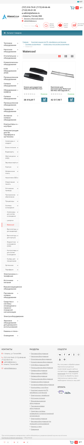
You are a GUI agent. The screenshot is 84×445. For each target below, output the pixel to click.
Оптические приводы (12, 189)
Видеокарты (12, 152)
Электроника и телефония (11, 275)
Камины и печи (11, 331)
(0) (29, 94)
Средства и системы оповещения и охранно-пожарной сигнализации (11, 307)
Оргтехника (12, 265)
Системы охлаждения (12, 206)
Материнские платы (12, 172)
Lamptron (10, 220)
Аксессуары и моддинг (12, 142)
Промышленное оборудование (11, 78)
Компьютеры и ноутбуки (11, 125)
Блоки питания (12, 147)
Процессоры (12, 201)
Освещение (11, 335)
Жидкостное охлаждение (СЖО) (13, 244)
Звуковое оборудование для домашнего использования (11, 324)
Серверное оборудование (11, 110)
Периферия (12, 270)
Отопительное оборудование (11, 57)
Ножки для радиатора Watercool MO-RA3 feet (33, 88)
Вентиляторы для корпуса (13, 236)
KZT (79, 1)
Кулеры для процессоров (13, 260)
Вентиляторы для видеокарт (13, 230)
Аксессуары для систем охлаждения (13, 214)
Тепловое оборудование (11, 44)
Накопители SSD (12, 178)
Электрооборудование (11, 316)
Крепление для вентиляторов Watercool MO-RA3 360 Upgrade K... (61, 89)
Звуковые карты (12, 163)
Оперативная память (12, 183)
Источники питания (11, 281)
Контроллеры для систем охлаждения (13, 252)
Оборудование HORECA (11, 91)
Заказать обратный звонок (34, 18)
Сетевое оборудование (11, 85)
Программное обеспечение (12, 196)
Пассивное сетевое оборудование (11, 295)
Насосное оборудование (11, 50)
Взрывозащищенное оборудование (11, 288)
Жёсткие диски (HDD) (12, 157)
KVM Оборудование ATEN (11, 71)
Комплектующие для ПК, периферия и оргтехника (11, 133)
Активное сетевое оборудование (11, 118)
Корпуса (12, 167)
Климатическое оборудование (11, 63)
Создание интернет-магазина (12, 438)
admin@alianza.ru (30, 21)
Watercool (10, 225)
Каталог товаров (13, 33)
